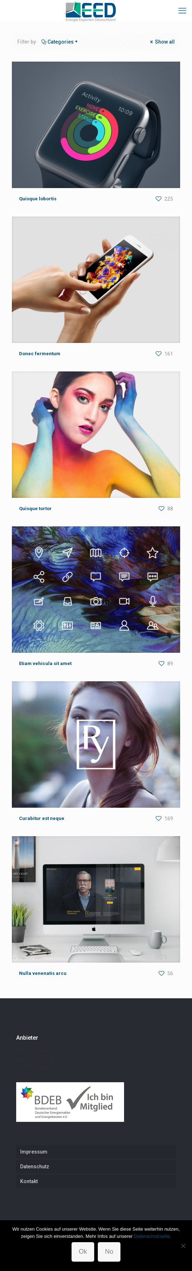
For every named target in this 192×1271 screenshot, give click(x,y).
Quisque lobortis (37, 198)
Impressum (33, 1152)
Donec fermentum (39, 353)
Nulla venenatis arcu (43, 973)
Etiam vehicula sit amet (45, 663)
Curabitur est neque (41, 818)
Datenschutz (34, 1166)
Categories (60, 42)
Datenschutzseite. (152, 1236)
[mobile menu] (182, 11)
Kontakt (29, 1181)
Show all (162, 42)
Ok (83, 1251)
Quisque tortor (35, 508)
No (109, 1251)
